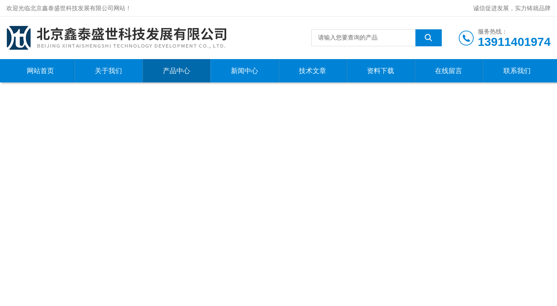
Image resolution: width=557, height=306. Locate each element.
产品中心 (176, 70)
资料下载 (380, 70)
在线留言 (448, 70)
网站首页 (40, 70)
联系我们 (517, 70)
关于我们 (108, 70)
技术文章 (312, 70)
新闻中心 (244, 70)
